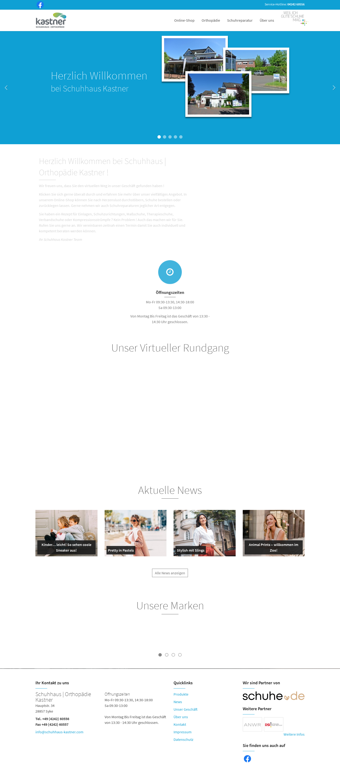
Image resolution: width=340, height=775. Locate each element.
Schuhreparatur (240, 20)
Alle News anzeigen (170, 576)
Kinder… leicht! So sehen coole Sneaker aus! (65, 548)
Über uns (267, 20)
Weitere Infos (294, 734)
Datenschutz (183, 739)
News (178, 701)
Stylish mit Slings (190, 551)
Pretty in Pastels (121, 551)
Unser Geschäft (186, 709)
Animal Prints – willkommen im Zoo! (272, 548)
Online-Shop (184, 20)
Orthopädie (211, 20)
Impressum (182, 732)
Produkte (181, 694)
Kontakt (180, 724)
